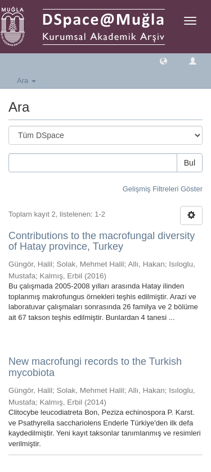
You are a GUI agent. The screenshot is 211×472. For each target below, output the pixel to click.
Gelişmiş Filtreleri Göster (163, 189)
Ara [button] (26, 80)
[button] (163, 60)
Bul (189, 162)
